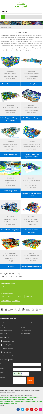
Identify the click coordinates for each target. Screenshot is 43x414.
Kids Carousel (3, 333)
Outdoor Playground (15, 390)
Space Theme (3, 327)
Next (20, 276)
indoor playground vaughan (31, 266)
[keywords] (20, 12)
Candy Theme (24, 327)
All (3, 286)
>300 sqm (15, 300)
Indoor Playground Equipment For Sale (32, 195)
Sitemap (2, 405)
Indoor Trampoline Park (6, 330)
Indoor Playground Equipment (32, 118)
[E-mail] (27, 369)
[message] (19, 380)
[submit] (40, 12)
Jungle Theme (3, 325)
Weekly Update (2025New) (6, 322)
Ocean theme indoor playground (31, 231)
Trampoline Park (11, 392)
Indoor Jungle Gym (10, 191)
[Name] (27, 364)
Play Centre (10, 266)
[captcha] (25, 374)
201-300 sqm (6, 300)
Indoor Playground (10, 154)
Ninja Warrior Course (26, 330)
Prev (3, 276)
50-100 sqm (19, 296)
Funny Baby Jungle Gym (10, 84)
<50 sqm (10, 296)
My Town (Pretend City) (26, 322)
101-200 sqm (29, 296)
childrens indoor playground (31, 84)
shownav (3, 17)
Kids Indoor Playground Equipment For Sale (32, 156)
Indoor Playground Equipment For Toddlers (10, 119)
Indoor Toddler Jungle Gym (10, 230)
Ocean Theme (24, 325)
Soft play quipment (25, 333)
